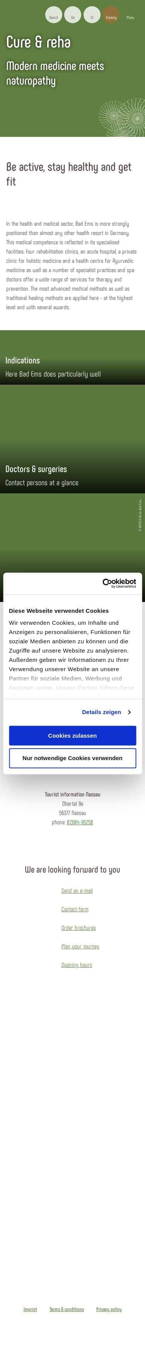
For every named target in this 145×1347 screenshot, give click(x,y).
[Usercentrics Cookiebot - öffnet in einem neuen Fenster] (103, 583)
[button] (72, 14)
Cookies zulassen (72, 735)
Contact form (75, 908)
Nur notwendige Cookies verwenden (72, 758)
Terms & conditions (66, 1309)
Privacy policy (109, 1309)
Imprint (30, 1309)
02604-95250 (80, 821)
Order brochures (78, 927)
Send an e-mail (77, 890)
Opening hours (76, 964)
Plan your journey (80, 946)
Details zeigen (101, 712)
